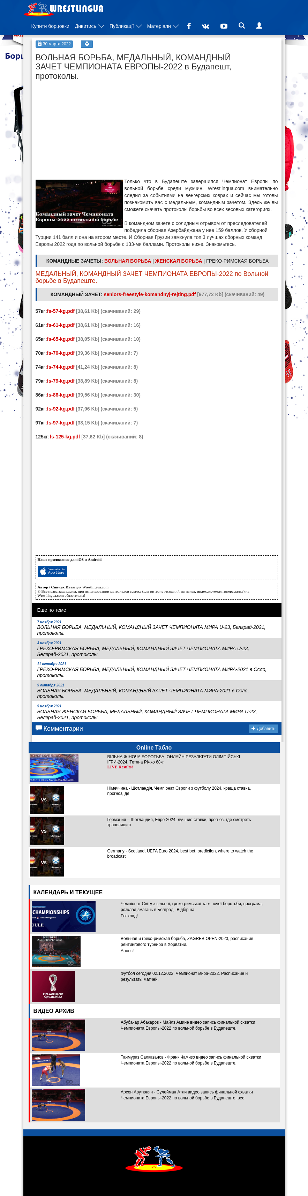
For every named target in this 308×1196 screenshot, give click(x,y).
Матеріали (159, 26)
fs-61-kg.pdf (61, 325)
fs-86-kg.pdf (61, 395)
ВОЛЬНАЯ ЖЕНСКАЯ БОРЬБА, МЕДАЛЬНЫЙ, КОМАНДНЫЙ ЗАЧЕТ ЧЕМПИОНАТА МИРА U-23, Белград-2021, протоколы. (147, 712)
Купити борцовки (50, 26)
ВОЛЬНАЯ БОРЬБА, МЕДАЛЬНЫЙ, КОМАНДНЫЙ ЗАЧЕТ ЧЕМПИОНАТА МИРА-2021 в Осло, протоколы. (143, 691)
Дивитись (85, 26)
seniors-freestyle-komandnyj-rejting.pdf (150, 294)
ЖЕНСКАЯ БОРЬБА (178, 261)
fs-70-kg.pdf (61, 353)
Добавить (263, 728)
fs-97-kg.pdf (61, 423)
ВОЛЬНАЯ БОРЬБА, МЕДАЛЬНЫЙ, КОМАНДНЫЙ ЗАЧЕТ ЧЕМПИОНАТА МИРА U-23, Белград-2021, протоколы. (151, 628)
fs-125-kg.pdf (65, 436)
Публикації (122, 26)
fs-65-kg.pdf (61, 339)
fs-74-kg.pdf (61, 367)
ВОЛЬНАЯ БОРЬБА (127, 261)
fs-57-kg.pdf (61, 311)
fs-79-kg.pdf (61, 381)
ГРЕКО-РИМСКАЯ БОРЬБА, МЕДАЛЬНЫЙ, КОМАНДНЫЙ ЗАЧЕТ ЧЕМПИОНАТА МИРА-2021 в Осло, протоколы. (152, 670)
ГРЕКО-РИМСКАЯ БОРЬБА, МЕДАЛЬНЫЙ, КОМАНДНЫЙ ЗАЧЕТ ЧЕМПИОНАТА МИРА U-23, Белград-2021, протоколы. (143, 649)
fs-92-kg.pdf (61, 409)
